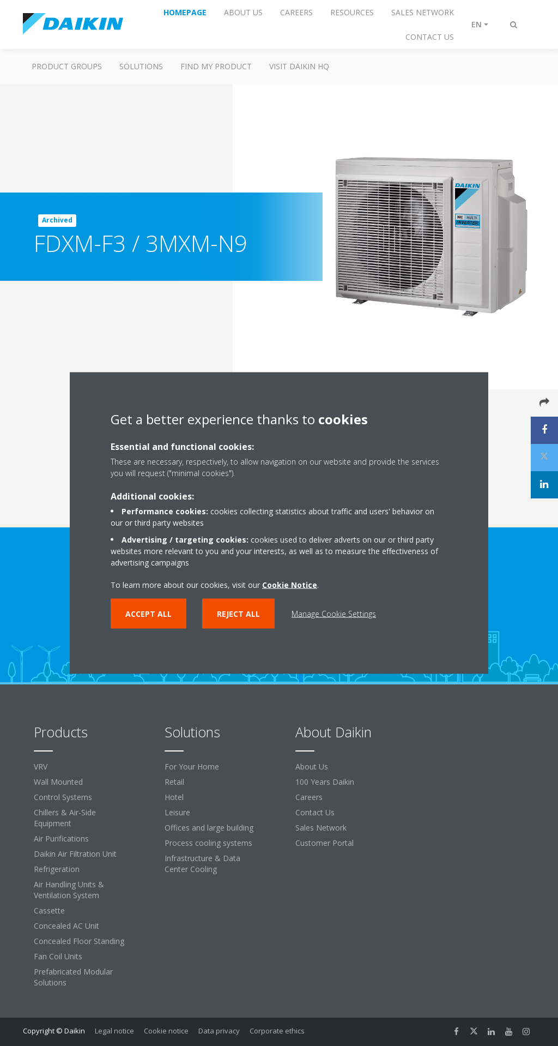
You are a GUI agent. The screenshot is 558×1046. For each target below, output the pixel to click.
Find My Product (216, 66)
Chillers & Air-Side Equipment (65, 817)
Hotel (174, 797)
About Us (311, 766)
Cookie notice (166, 1031)
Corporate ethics (277, 1031)
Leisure (177, 812)
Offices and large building (209, 827)
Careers (309, 797)
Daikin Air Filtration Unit (75, 854)
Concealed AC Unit (66, 926)
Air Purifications (61, 838)
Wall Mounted (58, 782)
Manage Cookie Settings (334, 614)
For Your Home (192, 766)
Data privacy (219, 1031)
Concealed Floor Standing (79, 941)
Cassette (49, 910)
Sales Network (321, 827)
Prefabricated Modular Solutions (73, 977)
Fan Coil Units (58, 956)
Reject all (238, 614)
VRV (40, 766)
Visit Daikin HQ (299, 66)
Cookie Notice (289, 585)
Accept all (148, 614)
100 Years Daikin (324, 782)
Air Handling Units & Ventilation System (69, 889)
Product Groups (67, 66)
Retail (174, 782)
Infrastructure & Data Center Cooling (202, 863)
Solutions (141, 66)
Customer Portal (324, 843)
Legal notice (114, 1031)
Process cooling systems (208, 843)
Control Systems (63, 797)
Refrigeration (57, 869)
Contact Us (315, 812)
